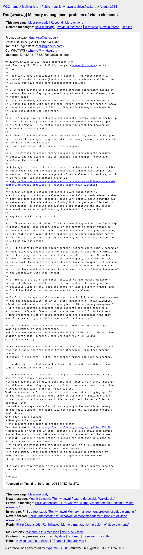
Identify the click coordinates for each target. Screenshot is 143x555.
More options (74, 22)
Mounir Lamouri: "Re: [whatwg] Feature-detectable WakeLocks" (72, 498)
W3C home (11, 6)
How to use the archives (32, 540)
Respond (57, 22)
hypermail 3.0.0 (56, 548)
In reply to (91, 27)
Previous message (69, 27)
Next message (45, 27)
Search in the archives (68, 540)
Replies (127, 27)
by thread (73, 536)
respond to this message (42, 532)
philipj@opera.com (49, 46)
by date (60, 536)
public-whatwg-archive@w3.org (74, 6)
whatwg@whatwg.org (42, 50)
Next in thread (109, 27)
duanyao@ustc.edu (42, 37)
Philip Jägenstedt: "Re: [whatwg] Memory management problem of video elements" (79, 511)
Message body (38, 22)
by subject (89, 536)
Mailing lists (30, 6)
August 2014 (108, 6)
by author (105, 536)
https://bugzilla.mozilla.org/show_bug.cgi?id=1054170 (71, 427)
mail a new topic (72, 532)
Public (45, 6)
